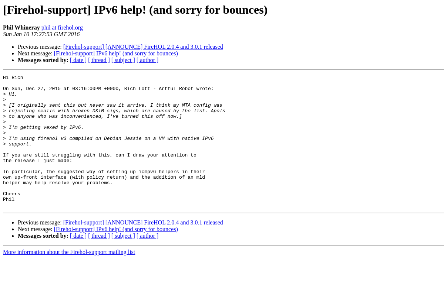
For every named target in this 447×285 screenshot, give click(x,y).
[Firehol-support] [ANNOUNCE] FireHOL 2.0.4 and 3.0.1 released (143, 47)
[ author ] (148, 60)
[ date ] (78, 60)
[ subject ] (123, 60)
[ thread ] (99, 60)
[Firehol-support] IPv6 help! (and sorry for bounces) (116, 53)
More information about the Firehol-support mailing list (69, 278)
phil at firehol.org (62, 27)
